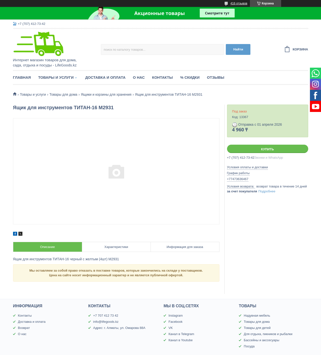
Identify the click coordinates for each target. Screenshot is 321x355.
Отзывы (215, 77)
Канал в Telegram (181, 334)
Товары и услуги (56, 77)
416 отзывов (238, 3)
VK (170, 328)
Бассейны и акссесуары (261, 340)
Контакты (162, 77)
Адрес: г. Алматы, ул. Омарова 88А (119, 328)
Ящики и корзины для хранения (106, 94)
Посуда (249, 346)
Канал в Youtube (180, 340)
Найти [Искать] (238, 49)
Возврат (24, 328)
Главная (22, 77)
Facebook (175, 322)
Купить (267, 149)
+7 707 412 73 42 (105, 315)
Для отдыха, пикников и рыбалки (268, 334)
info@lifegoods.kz (106, 322)
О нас (139, 77)
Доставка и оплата (105, 77)
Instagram (175, 315)
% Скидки (189, 77)
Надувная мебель (257, 315)
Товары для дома (63, 94)
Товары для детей (257, 328)
